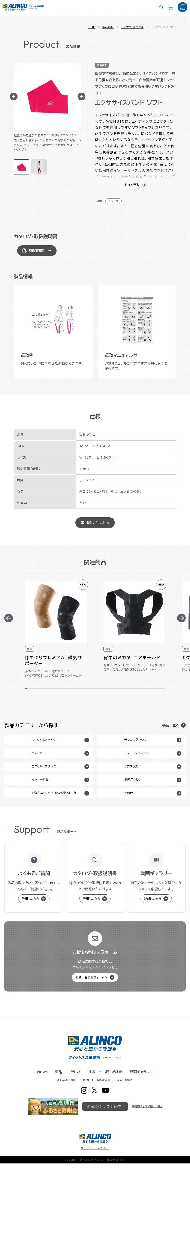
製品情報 (108, 27)
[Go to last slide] (13, 96)
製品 (58, 1166)
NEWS (42, 1166)
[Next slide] (81, 96)
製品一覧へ (174, 725)
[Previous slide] (8, 618)
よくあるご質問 (66, 1174)
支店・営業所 (125, 1174)
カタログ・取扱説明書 (96, 1174)
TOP (91, 27)
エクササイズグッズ (132, 27)
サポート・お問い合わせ (105, 1166)
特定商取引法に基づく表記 (147, 1201)
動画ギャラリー (141, 1166)
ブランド (75, 1166)
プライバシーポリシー (95, 1243)
